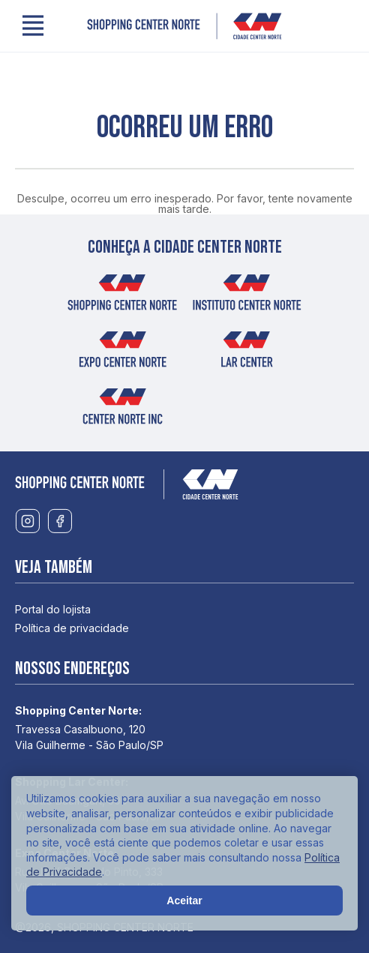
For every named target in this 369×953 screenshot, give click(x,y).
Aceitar (184, 901)
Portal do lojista (53, 609)
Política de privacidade (72, 628)
